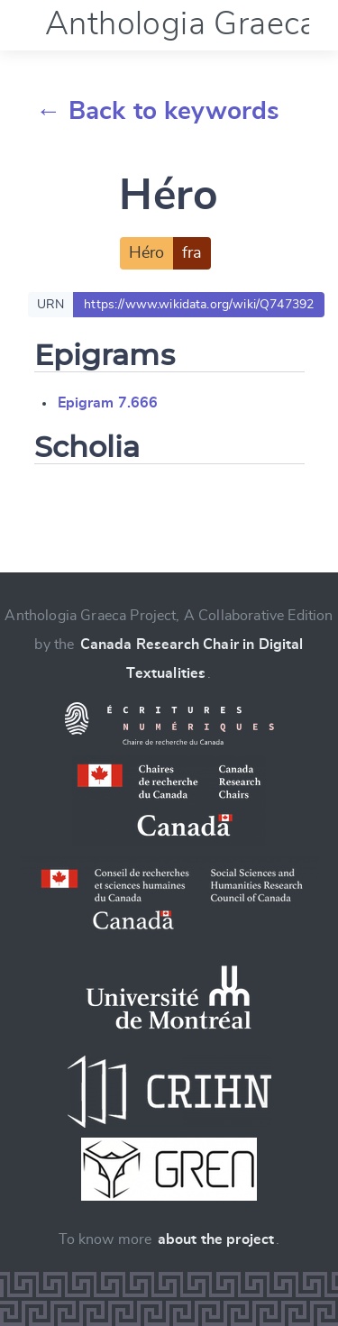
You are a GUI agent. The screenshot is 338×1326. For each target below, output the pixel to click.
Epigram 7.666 (108, 403)
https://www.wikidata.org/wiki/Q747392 (199, 304)
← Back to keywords (158, 111)
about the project (216, 1239)
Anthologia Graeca (181, 24)
